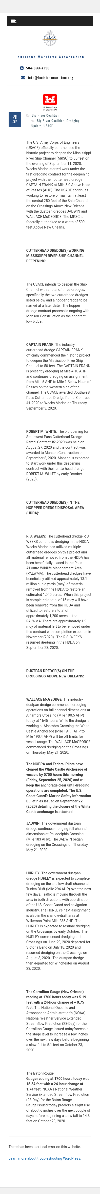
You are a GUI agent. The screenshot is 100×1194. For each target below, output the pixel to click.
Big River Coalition (45, 115)
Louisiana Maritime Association (50, 56)
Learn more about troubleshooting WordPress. (45, 1158)
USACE (48, 125)
